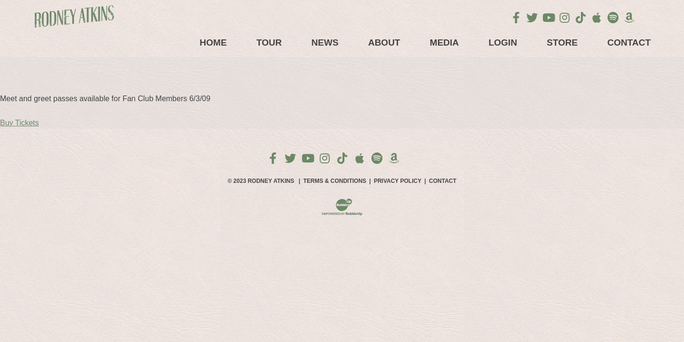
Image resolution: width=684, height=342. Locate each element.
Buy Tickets (19, 123)
